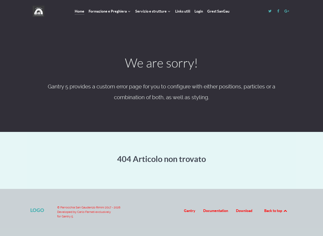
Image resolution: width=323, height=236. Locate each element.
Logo (37, 210)
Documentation (215, 211)
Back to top (276, 211)
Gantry (189, 211)
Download (244, 211)
